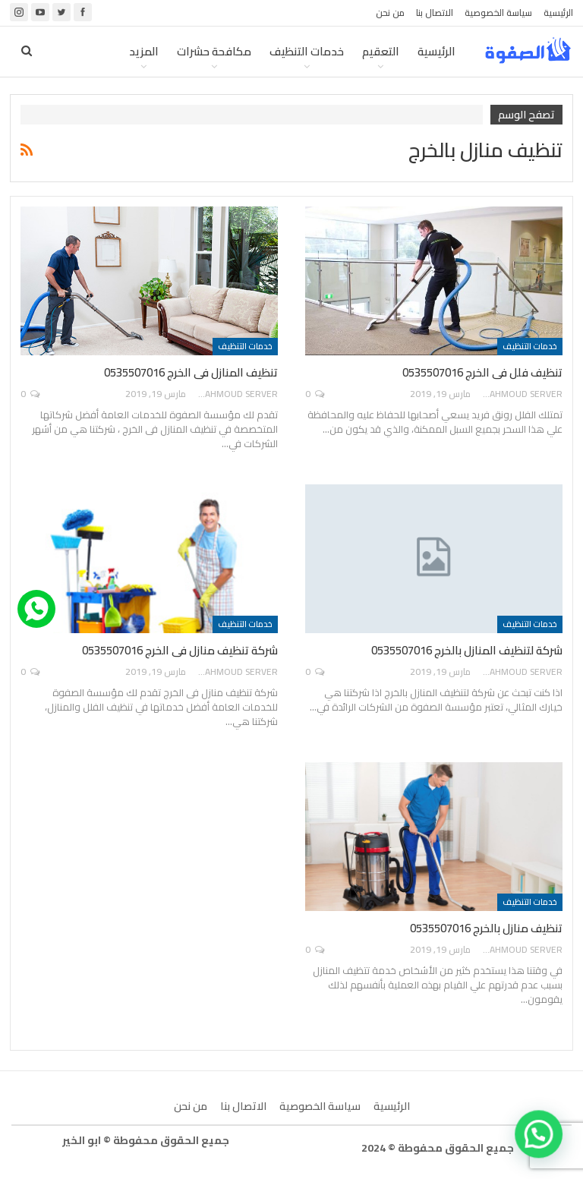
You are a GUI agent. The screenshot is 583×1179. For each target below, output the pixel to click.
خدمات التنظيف (306, 51)
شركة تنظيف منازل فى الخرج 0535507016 (180, 650)
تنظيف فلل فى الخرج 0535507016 (482, 372)
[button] (542, 1146)
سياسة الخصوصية (498, 12)
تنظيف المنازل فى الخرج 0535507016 (191, 372)
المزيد (144, 51)
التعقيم (380, 51)
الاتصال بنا (434, 12)
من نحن (390, 12)
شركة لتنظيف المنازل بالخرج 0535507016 (467, 650)
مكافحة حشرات (214, 51)
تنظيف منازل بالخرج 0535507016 (486, 928)
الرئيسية (558, 12)
